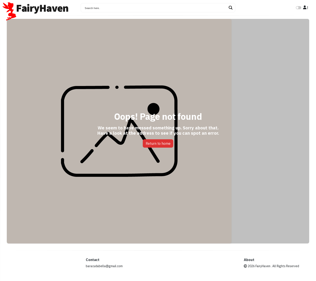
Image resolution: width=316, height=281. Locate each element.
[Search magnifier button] (231, 8)
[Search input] (155, 7)
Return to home (158, 143)
